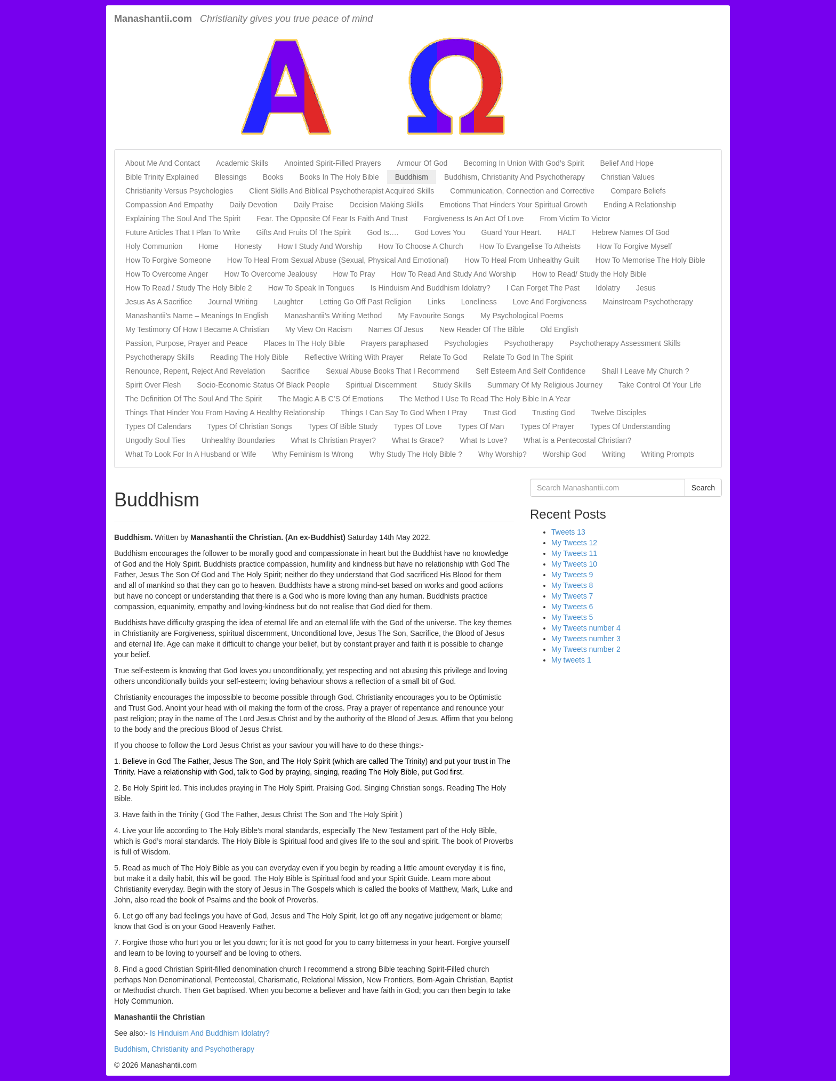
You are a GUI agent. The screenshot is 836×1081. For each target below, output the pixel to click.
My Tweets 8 (572, 585)
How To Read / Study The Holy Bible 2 (188, 288)
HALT (566, 232)
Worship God (564, 454)
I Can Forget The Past (543, 288)
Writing (613, 454)
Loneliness (479, 301)
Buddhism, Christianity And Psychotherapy (514, 177)
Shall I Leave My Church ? (645, 371)
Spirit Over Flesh (153, 385)
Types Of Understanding (630, 426)
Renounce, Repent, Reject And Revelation (195, 371)
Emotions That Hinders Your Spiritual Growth (513, 204)
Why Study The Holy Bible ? (415, 454)
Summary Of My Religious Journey (544, 385)
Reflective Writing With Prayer (354, 357)
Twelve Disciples (618, 412)
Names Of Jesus (395, 329)
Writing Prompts (667, 454)
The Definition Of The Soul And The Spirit (193, 398)
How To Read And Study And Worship (454, 274)
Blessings (231, 177)
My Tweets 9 (572, 574)
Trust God (499, 412)
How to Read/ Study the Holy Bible (589, 274)
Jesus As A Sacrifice (158, 301)
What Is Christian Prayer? (333, 440)
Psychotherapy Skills (159, 357)
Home (208, 246)
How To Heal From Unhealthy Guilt (521, 260)
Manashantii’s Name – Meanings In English (196, 315)
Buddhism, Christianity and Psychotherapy (184, 1049)
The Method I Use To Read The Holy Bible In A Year (484, 398)
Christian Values (628, 177)
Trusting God (553, 412)
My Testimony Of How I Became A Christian (197, 329)
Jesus (646, 288)
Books (273, 177)
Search (703, 487)
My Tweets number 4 (586, 628)
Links (436, 301)
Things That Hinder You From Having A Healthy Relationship (225, 412)
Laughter (288, 301)
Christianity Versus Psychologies (179, 191)
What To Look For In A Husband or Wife (190, 454)
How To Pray (354, 274)
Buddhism (411, 177)
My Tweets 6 (572, 606)
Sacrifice (295, 371)
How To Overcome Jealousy (270, 274)
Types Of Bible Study (342, 426)
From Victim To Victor (575, 218)
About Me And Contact (162, 163)
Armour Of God (422, 163)
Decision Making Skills (386, 204)
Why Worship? (502, 454)
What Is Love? (484, 440)
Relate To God (443, 357)
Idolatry (608, 288)
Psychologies (466, 343)
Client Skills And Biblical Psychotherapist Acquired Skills (341, 191)
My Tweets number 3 (586, 638)
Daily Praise (313, 204)
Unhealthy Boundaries (238, 440)
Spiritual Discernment (380, 385)
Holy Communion (153, 246)
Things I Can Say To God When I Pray (404, 412)
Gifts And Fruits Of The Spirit (303, 232)
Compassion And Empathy (169, 204)
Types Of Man (481, 426)
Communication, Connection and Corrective (522, 191)
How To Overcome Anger (166, 274)
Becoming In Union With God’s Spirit (523, 163)
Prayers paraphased (394, 343)
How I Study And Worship (320, 246)
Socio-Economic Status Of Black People (263, 385)
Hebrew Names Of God (631, 232)
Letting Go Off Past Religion (365, 301)
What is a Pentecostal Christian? (577, 440)
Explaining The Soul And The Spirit (182, 218)
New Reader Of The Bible (481, 329)
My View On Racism (318, 329)
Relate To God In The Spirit (528, 357)
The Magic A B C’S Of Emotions (330, 398)
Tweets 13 (568, 532)
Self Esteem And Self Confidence (530, 371)
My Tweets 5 (572, 617)
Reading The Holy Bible (249, 357)
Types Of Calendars (158, 426)
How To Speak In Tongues (311, 288)
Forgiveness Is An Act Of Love (474, 218)
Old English (559, 329)
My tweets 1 (571, 660)
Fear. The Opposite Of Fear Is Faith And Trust (332, 218)
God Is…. (382, 232)
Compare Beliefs (638, 191)
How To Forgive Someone (168, 260)
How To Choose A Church (421, 246)
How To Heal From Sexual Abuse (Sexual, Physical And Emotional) (337, 260)
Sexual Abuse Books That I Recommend (393, 371)
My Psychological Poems (522, 315)
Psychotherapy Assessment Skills (625, 343)
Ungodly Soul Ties (155, 440)
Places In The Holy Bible (304, 343)
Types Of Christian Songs (249, 426)
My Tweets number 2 (586, 649)
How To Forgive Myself (634, 246)
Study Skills (451, 385)
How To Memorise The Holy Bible (650, 260)
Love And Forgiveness (550, 301)
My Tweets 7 (572, 596)
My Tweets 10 (574, 564)
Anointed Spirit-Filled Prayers (332, 163)
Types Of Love (417, 426)
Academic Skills (242, 163)
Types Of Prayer (547, 426)
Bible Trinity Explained (162, 177)
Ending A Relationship (640, 204)
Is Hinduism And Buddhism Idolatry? (431, 288)
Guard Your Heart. (511, 232)
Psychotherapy (528, 343)
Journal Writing (233, 301)
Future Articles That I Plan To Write (182, 232)
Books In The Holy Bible (339, 177)
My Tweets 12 (574, 542)
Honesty (248, 246)
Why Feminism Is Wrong (312, 454)
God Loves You (440, 232)
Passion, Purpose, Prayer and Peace (186, 343)
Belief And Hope (627, 163)
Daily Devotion (253, 204)
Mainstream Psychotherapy (647, 301)
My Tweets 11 (574, 553)
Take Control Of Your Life (660, 385)
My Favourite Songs (431, 315)
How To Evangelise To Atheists (530, 246)
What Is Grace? (418, 440)
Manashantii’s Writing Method (333, 315)
